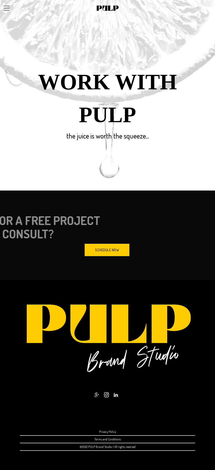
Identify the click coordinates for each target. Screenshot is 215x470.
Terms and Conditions (107, 439)
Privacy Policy (107, 432)
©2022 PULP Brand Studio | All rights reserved (107, 447)
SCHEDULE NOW (107, 250)
